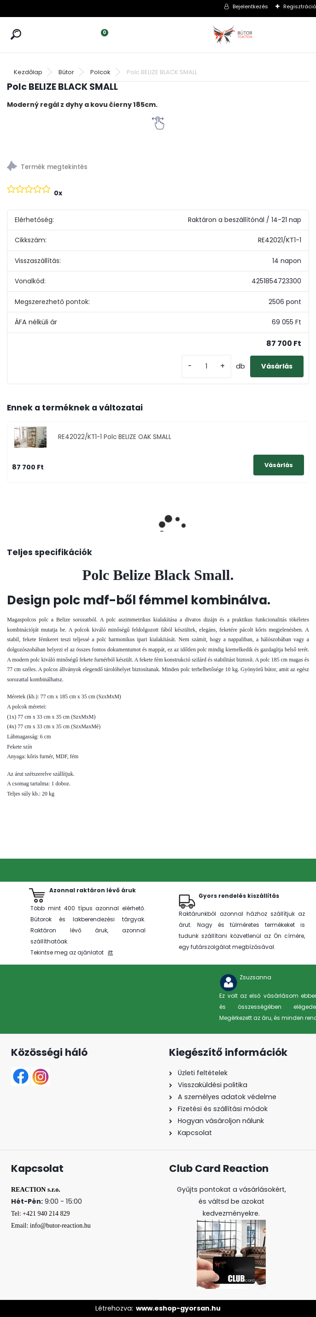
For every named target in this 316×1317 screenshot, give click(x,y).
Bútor (66, 72)
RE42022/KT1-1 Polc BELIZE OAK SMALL (114, 437)
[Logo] (233, 35)
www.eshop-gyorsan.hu (178, 1308)
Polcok (100, 72)
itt (110, 952)
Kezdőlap (28, 72)
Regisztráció (299, 6)
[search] (16, 34)
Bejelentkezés (250, 6)
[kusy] (206, 366)
